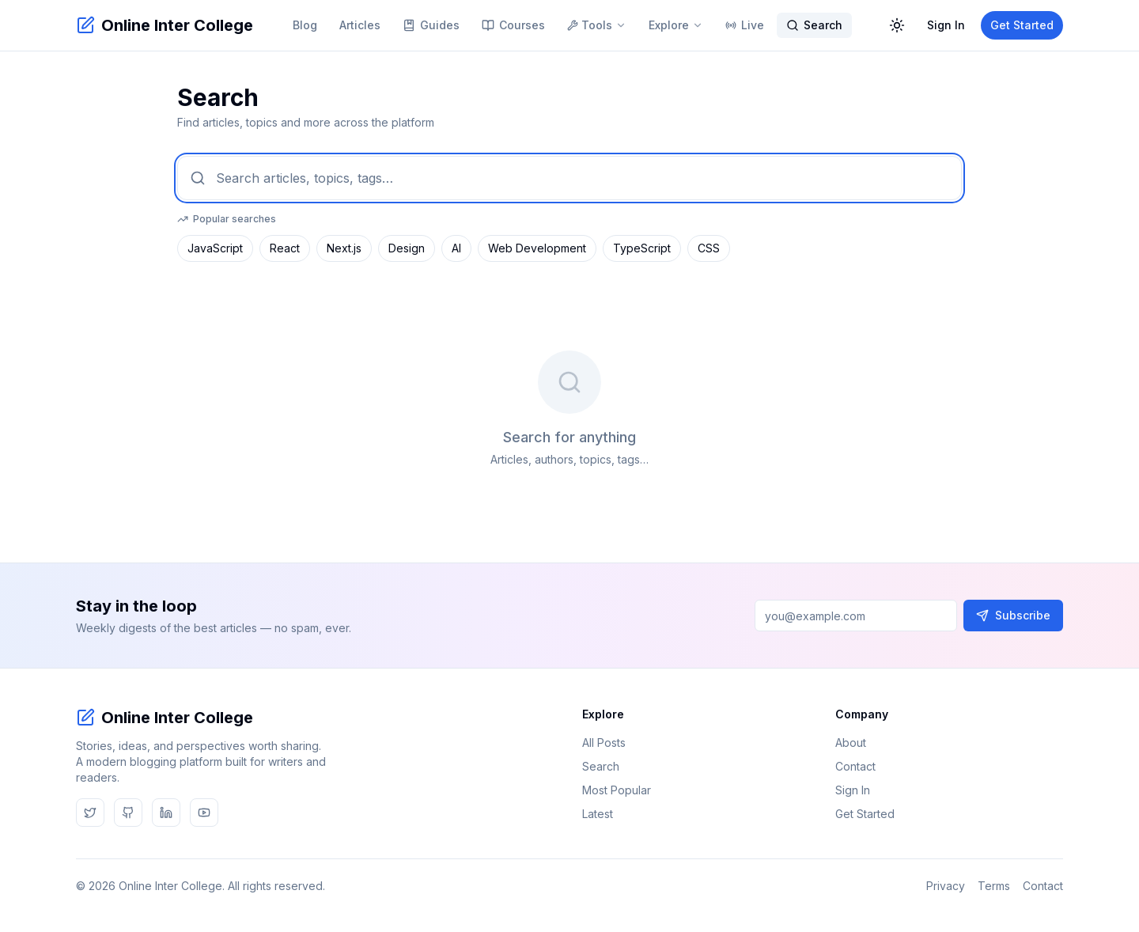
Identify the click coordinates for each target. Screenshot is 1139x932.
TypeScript (642, 248)
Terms (994, 885)
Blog (305, 25)
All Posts (610, 742)
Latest (604, 813)
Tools (596, 25)
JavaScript (215, 248)
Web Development (537, 248)
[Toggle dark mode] (897, 25)
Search (814, 25)
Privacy (945, 885)
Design (406, 248)
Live (744, 25)
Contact (861, 766)
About (857, 742)
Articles (359, 25)
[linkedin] (166, 812)
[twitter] (90, 812)
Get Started (1022, 25)
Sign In (946, 25)
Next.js (344, 248)
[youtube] (204, 812)
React (285, 248)
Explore (676, 25)
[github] (128, 812)
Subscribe (1013, 615)
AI (456, 248)
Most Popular (623, 790)
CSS (709, 248)
